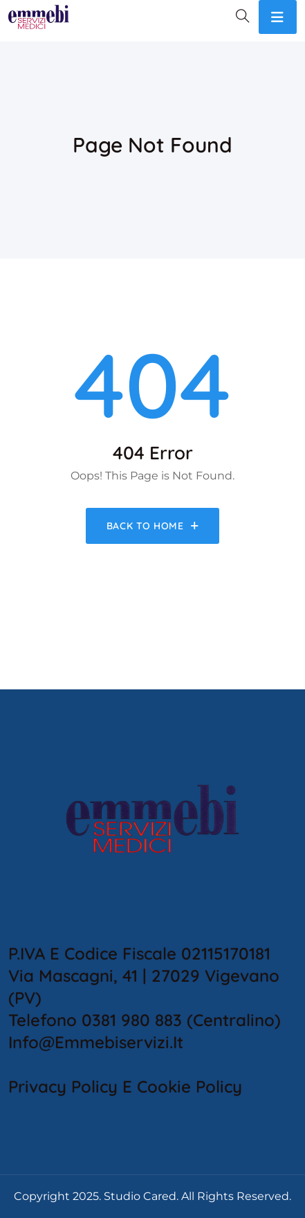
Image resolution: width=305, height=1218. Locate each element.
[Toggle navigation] (278, 17)
